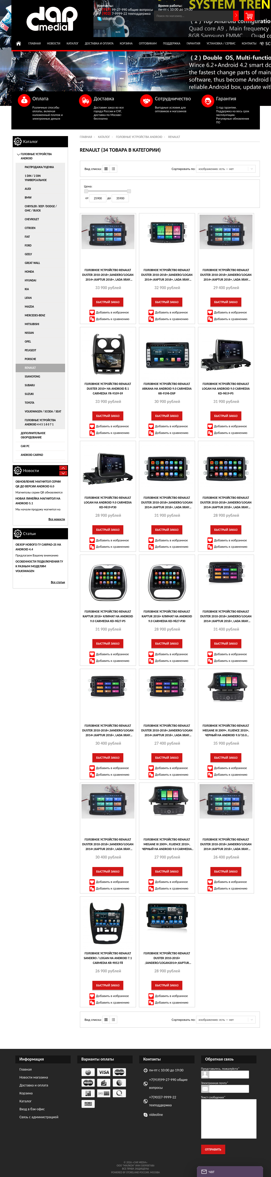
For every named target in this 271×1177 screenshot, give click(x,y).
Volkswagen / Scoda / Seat (43, 411)
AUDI (28, 189)
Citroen (30, 228)
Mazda (29, 306)
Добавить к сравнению (112, 319)
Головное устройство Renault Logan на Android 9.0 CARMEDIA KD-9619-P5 (226, 388)
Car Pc (25, 446)
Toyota (29, 403)
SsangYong (32, 376)
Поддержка (171, 43)
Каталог (73, 43)
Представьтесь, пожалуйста (220, 1069)
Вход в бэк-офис (32, 1109)
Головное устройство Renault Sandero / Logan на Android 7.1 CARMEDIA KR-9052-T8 (108, 958)
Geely (28, 254)
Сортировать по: (184, 169)
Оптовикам (148, 43)
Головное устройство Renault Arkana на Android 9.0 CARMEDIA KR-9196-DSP (167, 388)
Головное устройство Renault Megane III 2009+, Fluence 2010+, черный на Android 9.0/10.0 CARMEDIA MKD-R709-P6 (225, 731)
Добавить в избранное (112, 312)
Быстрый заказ (108, 302)
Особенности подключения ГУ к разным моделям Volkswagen (39, 566)
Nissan (29, 333)
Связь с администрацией (39, 1117)
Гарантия (193, 43)
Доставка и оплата (99, 43)
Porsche (30, 359)
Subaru (30, 385)
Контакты (249, 43)
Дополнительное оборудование (33, 435)
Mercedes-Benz (35, 315)
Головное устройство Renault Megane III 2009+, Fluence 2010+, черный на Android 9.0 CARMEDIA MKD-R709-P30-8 (167, 844)
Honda (29, 271)
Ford (28, 245)
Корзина (126, 43)
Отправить (213, 1149)
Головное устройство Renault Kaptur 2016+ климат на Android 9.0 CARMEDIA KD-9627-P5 (108, 616)
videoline (156, 1114)
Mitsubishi (32, 324)
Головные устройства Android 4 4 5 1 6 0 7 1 (40, 422)
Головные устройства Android (139, 137)
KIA (27, 289)
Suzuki (29, 394)
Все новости (56, 519)
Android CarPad (32, 455)
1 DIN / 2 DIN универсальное (36, 178)
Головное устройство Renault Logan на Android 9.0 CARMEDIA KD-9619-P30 (108, 502)
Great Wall (32, 263)
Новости (53, 43)
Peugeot (30, 350)
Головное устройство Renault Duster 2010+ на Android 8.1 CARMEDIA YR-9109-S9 (108, 388)
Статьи (29, 533)
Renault (30, 368)
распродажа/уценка (39, 167)
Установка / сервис (221, 43)
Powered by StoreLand (125, 1172)
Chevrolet (32, 219)
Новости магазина (34, 1077)
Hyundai (30, 280)
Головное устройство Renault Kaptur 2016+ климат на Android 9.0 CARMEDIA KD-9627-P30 (167, 616)
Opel (28, 341)
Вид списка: (93, 169)
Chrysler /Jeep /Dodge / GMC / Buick (41, 208)
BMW (28, 197)
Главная (35, 43)
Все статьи (58, 582)
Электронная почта (214, 1083)
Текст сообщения (213, 1097)
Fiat (27, 237)
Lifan (28, 298)
